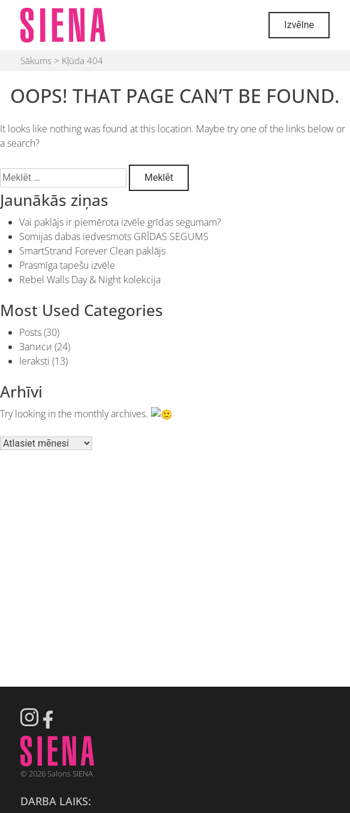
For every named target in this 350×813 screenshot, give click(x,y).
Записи (35, 346)
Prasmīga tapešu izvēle (67, 265)
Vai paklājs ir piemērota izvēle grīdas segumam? (120, 222)
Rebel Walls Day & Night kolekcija (90, 279)
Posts (30, 332)
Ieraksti (34, 361)
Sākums (36, 60)
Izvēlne (299, 25)
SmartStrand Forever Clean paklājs (92, 250)
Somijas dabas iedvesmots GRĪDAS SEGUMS (114, 236)
